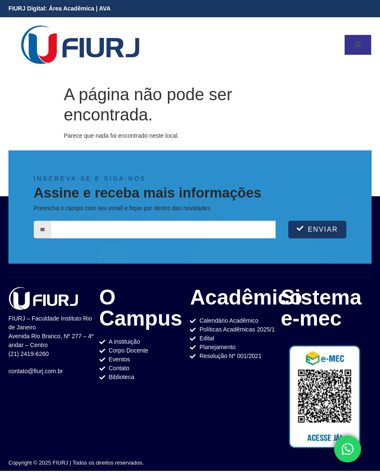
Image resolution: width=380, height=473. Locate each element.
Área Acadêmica (71, 8)
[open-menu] (358, 45)
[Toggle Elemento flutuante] (347, 449)
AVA (104, 8)
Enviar (317, 229)
